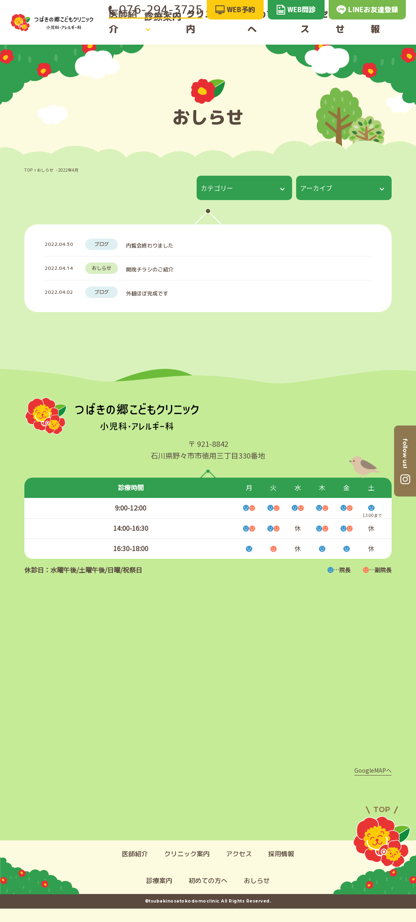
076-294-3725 (155, 9)
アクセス (316, 29)
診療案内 (161, 29)
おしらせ (354, 29)
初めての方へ (271, 29)
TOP (28, 170)
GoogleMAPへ (373, 784)
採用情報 (392, 29)
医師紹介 (122, 29)
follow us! (405, 453)
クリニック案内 (216, 29)
